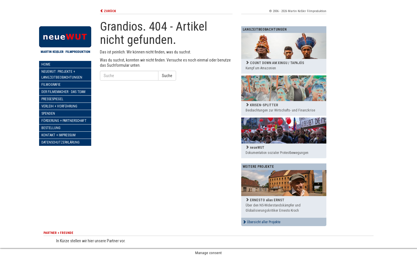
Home (45, 64)
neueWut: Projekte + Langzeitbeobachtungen (61, 74)
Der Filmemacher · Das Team (63, 92)
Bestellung (51, 128)
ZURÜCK (108, 11)
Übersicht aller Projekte (261, 222)
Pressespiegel (52, 99)
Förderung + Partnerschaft (64, 121)
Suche (167, 75)
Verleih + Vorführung (59, 106)
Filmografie (51, 85)
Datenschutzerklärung (60, 142)
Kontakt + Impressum (58, 135)
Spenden (48, 113)
